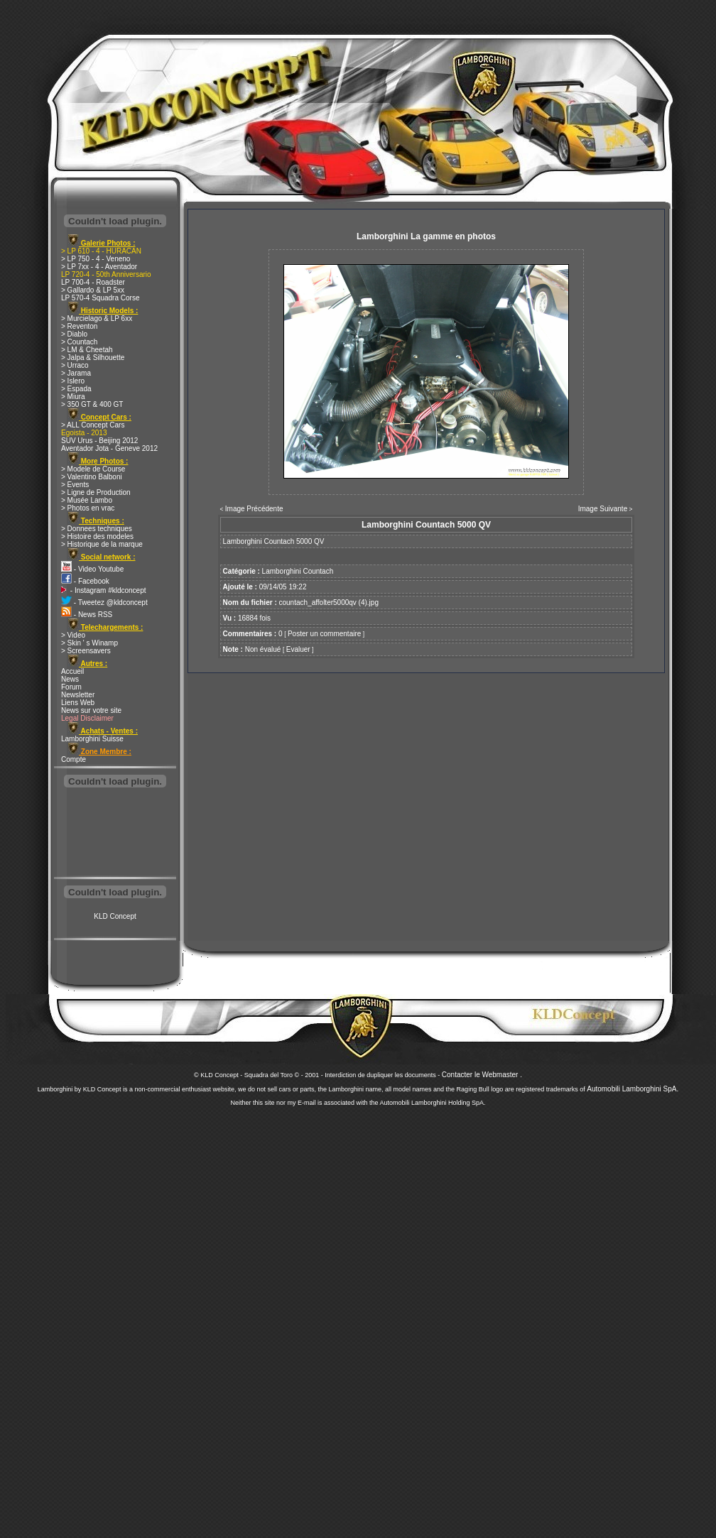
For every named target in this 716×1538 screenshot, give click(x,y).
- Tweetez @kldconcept (104, 602)
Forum (71, 687)
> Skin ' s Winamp (89, 643)
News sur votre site (91, 710)
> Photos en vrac (87, 508)
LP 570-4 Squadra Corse (100, 298)
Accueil (72, 671)
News (70, 679)
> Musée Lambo (86, 500)
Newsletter (77, 695)
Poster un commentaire (324, 634)
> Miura (73, 396)
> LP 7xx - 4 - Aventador (99, 267)
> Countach (79, 342)
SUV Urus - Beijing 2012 (99, 441)
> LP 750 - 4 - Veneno (95, 259)
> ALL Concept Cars (92, 425)
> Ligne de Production (96, 492)
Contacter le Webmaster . (482, 1075)
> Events (75, 485)
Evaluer (298, 649)
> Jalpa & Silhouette (92, 357)
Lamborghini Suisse (92, 739)
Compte (73, 759)
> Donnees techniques (96, 529)
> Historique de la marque (102, 544)
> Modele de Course (93, 469)
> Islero (73, 381)
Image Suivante (603, 509)
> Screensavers (86, 651)
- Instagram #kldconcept (103, 590)
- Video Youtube (92, 569)
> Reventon (79, 326)
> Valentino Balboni (91, 477)
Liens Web (77, 703)
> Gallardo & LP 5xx (92, 290)
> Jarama (76, 373)
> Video (73, 635)
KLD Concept (115, 916)
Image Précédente (254, 509)
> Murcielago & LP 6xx (96, 318)
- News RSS (86, 614)
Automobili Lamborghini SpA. (632, 1089)
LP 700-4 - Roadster (93, 282)
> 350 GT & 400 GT (92, 404)
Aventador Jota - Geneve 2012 (109, 448)
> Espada (76, 389)
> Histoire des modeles (97, 536)
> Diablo (74, 334)
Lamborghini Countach (298, 571)
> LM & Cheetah (87, 350)
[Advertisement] (115, 834)
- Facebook (85, 581)
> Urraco (75, 365)
